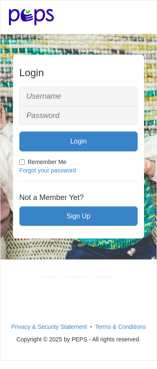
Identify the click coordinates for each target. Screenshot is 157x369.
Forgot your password (47, 170)
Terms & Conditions (120, 326)
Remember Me (43, 162)
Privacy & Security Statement (49, 326)
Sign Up (78, 216)
